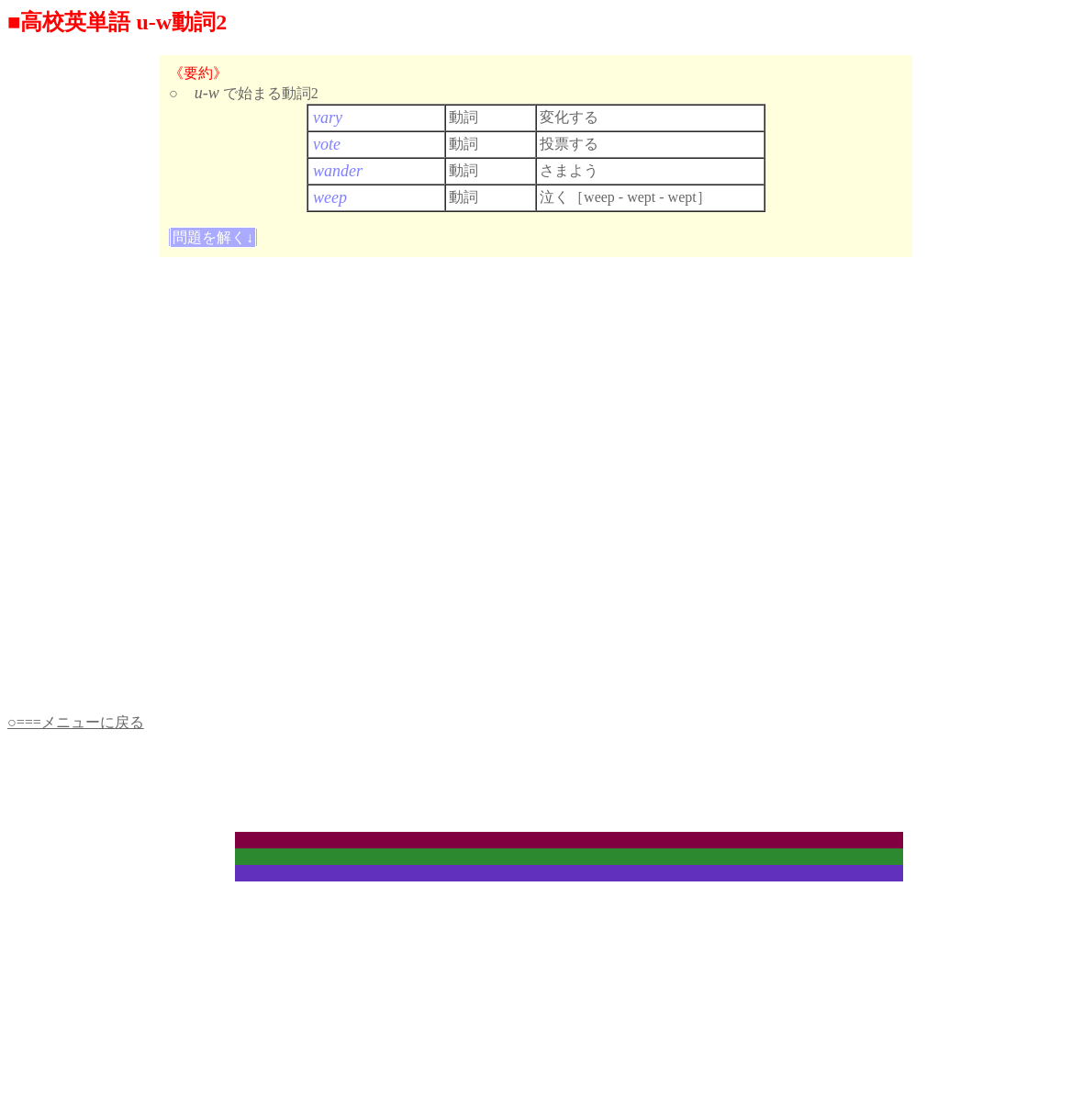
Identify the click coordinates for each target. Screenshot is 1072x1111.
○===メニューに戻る (75, 722)
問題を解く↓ (213, 237)
